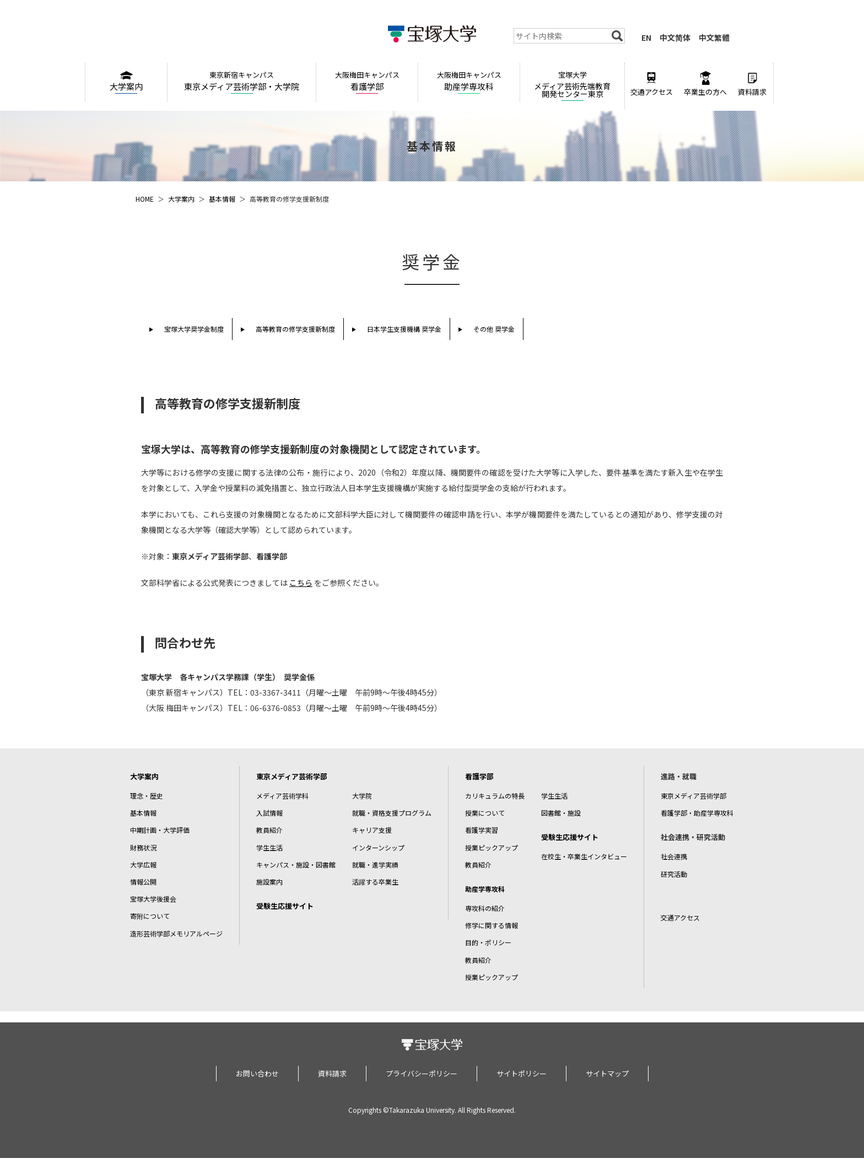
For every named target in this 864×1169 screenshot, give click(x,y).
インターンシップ (378, 847)
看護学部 (367, 80)
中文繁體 (714, 37)
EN (646, 37)
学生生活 (269, 847)
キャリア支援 (372, 829)
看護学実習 (481, 829)
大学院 (362, 795)
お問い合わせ (257, 1073)
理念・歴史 (146, 795)
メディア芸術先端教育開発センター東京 (572, 84)
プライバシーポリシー (421, 1073)
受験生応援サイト (285, 906)
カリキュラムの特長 (495, 795)
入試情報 (269, 812)
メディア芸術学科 (282, 795)
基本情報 (222, 198)
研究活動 (674, 874)
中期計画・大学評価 (160, 829)
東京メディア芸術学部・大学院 (241, 80)
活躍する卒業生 (375, 881)
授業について (485, 812)
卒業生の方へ (705, 84)
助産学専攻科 (469, 80)
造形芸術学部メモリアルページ (176, 933)
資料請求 (752, 84)
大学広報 (143, 864)
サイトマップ (607, 1073)
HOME (145, 198)
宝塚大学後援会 (153, 898)
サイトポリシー (521, 1073)
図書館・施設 (561, 812)
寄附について (150, 915)
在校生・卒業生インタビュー (584, 856)
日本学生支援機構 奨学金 (404, 328)
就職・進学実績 (375, 864)
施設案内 (269, 881)
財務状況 (143, 847)
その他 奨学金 (494, 328)
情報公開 (143, 881)
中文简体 (675, 37)
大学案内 (126, 81)
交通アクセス (651, 84)
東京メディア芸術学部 (291, 776)
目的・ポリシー (488, 942)
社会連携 (674, 856)
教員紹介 (269, 829)
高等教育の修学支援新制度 (295, 328)
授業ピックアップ (491, 847)
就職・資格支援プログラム (391, 812)
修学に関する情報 (491, 925)
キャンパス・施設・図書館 (296, 864)
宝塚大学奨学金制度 (194, 328)
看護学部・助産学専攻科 (697, 812)
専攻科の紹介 (485, 908)
